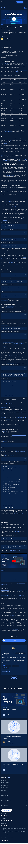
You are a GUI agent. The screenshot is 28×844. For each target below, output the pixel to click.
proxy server (17, 531)
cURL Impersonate (4, 63)
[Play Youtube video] (14, 560)
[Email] (4, 827)
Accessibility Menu (5, 841)
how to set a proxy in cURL (15, 550)
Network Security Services (11, 206)
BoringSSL (19, 160)
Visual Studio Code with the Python (19, 435)
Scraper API (12, 615)
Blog (2, 7)
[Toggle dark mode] (25, 7)
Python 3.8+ (5, 431)
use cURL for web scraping (9, 403)
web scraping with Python (18, 513)
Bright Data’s (15, 629)
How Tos (4, 736)
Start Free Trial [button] (19, 1)
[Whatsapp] (2, 827)
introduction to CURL (13, 355)
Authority (5, 220)
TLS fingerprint (7, 143)
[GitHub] (6, 817)
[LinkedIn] (2, 817)
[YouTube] (4, 817)
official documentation (20, 451)
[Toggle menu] (26, 2)
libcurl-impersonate (5, 590)
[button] (6, 811)
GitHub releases (8, 201)
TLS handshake (8, 140)
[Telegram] (6, 827)
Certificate (24, 218)
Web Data (6, 7)
